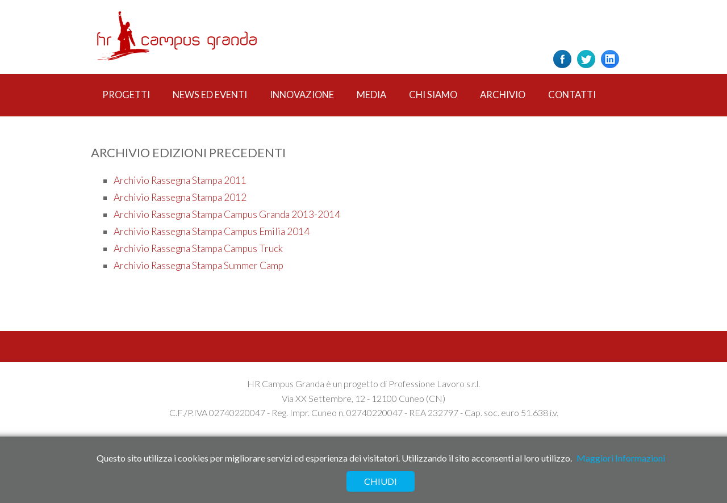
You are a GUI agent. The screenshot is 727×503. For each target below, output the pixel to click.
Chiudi (380, 481)
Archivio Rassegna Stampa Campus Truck (198, 248)
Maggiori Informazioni (620, 457)
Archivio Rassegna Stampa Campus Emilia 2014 (212, 231)
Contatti (572, 94)
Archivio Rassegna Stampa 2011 (180, 180)
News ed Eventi (210, 94)
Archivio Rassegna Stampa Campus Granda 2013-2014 (227, 214)
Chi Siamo (433, 94)
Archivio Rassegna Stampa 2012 (180, 197)
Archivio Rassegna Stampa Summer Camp (198, 265)
